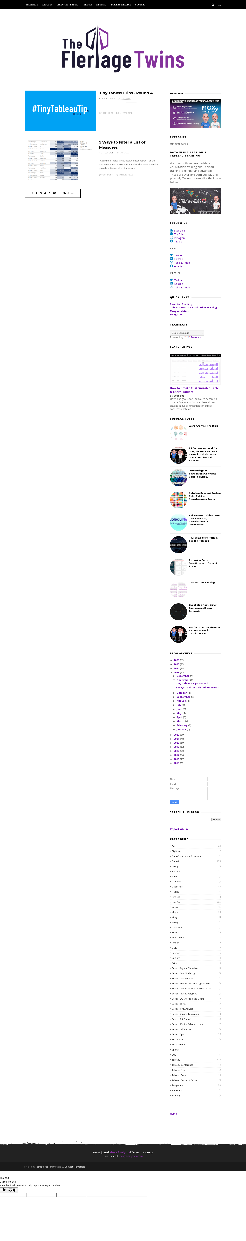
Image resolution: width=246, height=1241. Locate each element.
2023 (177, 672)
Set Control (177, 1039)
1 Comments (104, 113)
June (179, 709)
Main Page (33, 5)
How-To (176, 902)
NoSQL (175, 922)
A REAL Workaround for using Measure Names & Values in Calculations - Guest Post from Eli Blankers (203, 454)
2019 (177, 747)
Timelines (177, 1090)
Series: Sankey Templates (185, 1014)
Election (176, 871)
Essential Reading (68, 5)
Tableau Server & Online (184, 1080)
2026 (177, 660)
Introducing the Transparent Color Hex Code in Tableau (202, 473)
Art (173, 845)
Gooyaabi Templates (75, 1166)
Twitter (178, 255)
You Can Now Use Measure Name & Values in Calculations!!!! (204, 630)
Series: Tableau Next (182, 1029)
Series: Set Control (181, 1019)
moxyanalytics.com (131, 1156)
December (183, 675)
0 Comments (104, 175)
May (179, 713)
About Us (48, 5)
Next (66, 194)
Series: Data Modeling (183, 973)
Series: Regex (179, 1003)
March (180, 721)
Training (102, 5)
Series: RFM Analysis (182, 1009)
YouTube (141, 5)
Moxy (174, 917)
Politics (175, 932)
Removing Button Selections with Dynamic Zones (203, 563)
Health (175, 891)
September (183, 697)
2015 (177, 763)
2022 (177, 734)
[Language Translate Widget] (187, 333)
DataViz (176, 861)
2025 (177, 664)
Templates (177, 1085)
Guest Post (177, 886)
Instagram (180, 238)
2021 (177, 738)
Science (176, 963)
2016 (177, 759)
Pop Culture (178, 937)
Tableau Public (182, 262)
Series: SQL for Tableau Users (187, 1024)
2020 (177, 742)
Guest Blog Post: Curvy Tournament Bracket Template (202, 607)
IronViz (175, 907)
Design (175, 866)
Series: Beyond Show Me (185, 968)
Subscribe (179, 230)
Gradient (176, 881)
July (179, 705)
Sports (175, 1049)
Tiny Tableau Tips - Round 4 (124, 93)
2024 (177, 668)
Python (175, 942)
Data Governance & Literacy (186, 856)
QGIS (174, 947)
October (181, 692)
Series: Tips (178, 1034)
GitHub (178, 266)
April (179, 717)
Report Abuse (179, 829)
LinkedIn (178, 259)
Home (173, 1113)
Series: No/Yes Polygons (184, 993)
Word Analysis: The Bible (203, 425)
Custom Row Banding (202, 582)
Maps (175, 912)
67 (55, 194)
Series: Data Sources (183, 978)
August (181, 701)
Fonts (174, 876)
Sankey (176, 958)
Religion (176, 952)
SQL (174, 1054)
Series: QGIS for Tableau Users (188, 998)
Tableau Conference (182, 1064)
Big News (176, 851)
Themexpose (42, 1166)
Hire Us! (87, 5)
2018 (177, 750)
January (181, 729)
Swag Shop (176, 314)
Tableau (176, 1059)
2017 (177, 755)
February (182, 725)
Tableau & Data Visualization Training (193, 307)
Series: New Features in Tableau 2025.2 (192, 988)
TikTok (178, 241)
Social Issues (178, 1044)
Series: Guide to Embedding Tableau (191, 983)
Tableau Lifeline (121, 5)
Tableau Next (179, 1070)
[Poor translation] (12, 1190)
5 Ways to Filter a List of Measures (197, 687)
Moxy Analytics (179, 311)
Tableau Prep (179, 1075)
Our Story (177, 927)
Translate (192, 337)
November (183, 680)
